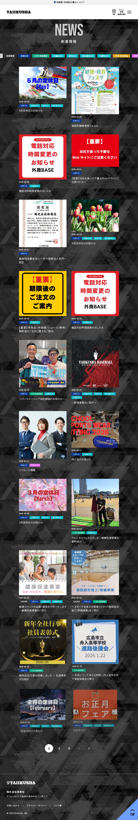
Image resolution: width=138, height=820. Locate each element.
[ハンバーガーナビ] (129, 12)
